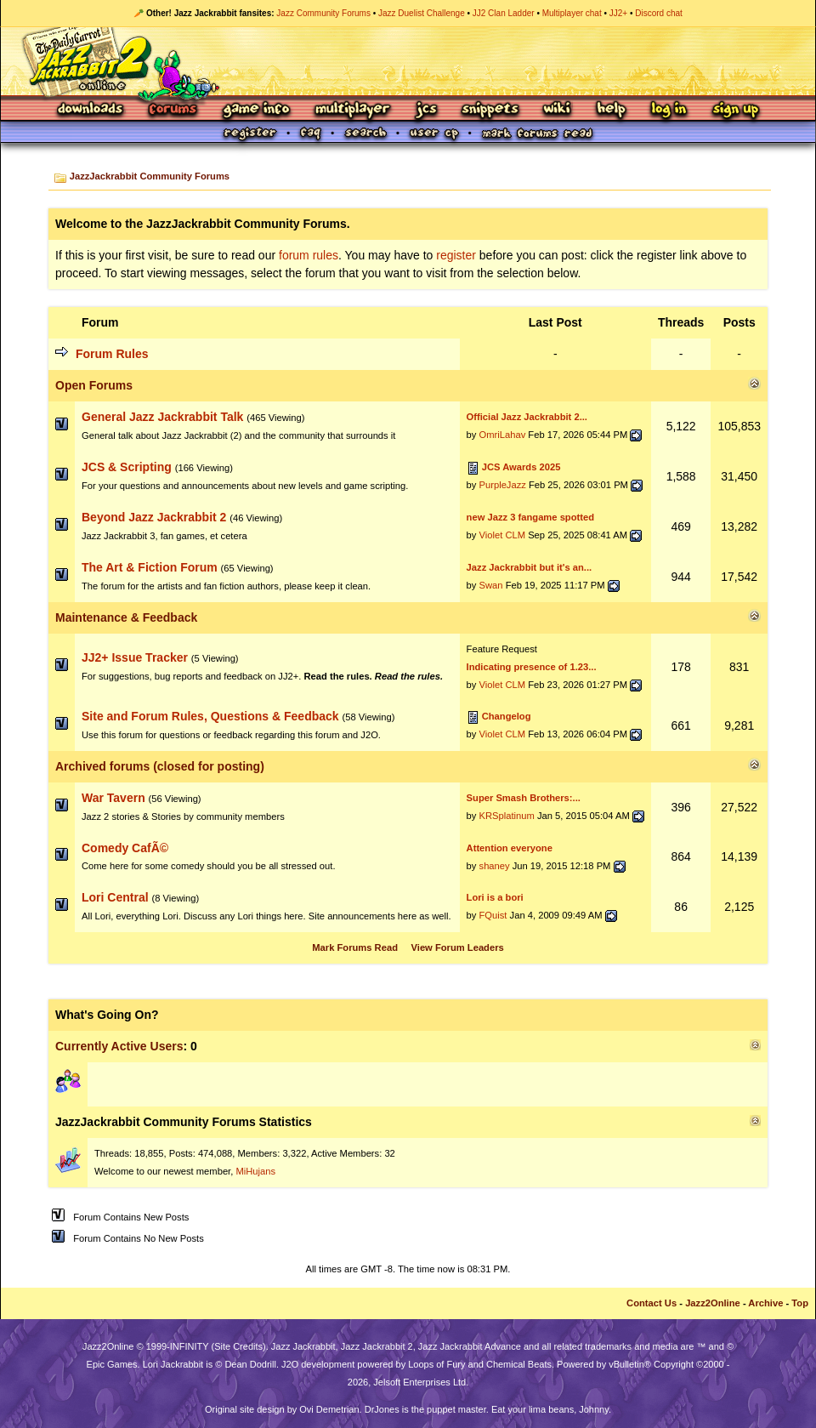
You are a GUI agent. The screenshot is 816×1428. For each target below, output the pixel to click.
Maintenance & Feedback (126, 617)
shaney (494, 866)
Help (611, 110)
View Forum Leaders (457, 947)
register (456, 255)
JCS (426, 110)
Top (799, 1303)
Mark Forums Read (355, 947)
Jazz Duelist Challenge (421, 13)
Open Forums (94, 385)
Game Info (256, 110)
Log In (668, 110)
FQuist (493, 915)
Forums (173, 110)
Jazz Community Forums (323, 13)
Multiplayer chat (572, 13)
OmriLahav (502, 435)
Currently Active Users (119, 1046)
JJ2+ (618, 13)
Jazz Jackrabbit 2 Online (407, 61)
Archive (765, 1303)
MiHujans (255, 1171)
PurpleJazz (502, 485)
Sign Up (735, 110)
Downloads (91, 110)
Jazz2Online (712, 1303)
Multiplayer (352, 110)
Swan (491, 585)
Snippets (490, 110)
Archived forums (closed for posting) (159, 766)
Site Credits (238, 1346)
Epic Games (112, 1364)
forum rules (308, 255)
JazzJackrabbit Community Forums (150, 176)
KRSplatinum (507, 816)
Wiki (557, 110)
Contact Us (651, 1303)
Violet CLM (502, 535)
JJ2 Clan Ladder (504, 13)
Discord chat (659, 13)
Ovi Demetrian (329, 1409)
